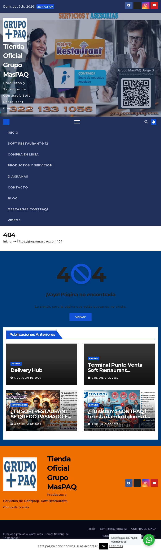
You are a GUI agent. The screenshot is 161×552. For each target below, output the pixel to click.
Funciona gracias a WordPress (23, 534)
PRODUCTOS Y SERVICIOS (31, 165)
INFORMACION (19, 405)
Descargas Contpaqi (28, 209)
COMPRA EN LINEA (23, 154)
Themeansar (11, 537)
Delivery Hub (26, 370)
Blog (12, 198)
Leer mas (116, 546)
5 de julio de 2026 (27, 378)
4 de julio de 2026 (27, 424)
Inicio (13, 132)
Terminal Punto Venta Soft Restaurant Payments (115, 370)
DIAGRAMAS (18, 176)
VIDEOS (14, 220)
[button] (146, 122)
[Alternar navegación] (77, 121)
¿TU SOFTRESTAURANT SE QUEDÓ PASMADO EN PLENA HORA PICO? (40, 416)
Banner (16, 363)
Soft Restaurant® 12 (28, 143)
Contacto (18, 187)
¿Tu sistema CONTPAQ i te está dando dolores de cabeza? (118, 416)
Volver (80, 317)
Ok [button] (103, 546)
